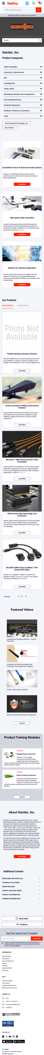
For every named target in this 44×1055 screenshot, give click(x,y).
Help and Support (7, 981)
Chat (5, 999)
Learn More (22, 184)
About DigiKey (6, 956)
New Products (9, 128)
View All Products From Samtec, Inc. (16, 123)
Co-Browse (7, 1008)
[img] (12, 4)
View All (7, 597)
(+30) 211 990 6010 (10, 1002)
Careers (4, 963)
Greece (5, 1049)
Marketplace (5, 958)
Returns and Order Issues (9, 988)
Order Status (6, 983)
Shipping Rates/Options (9, 985)
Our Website (22, 856)
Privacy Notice (15, 946)
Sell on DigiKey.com (8, 961)
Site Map (4, 965)
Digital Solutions (7, 968)
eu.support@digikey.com (11, 1005)
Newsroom (5, 970)
